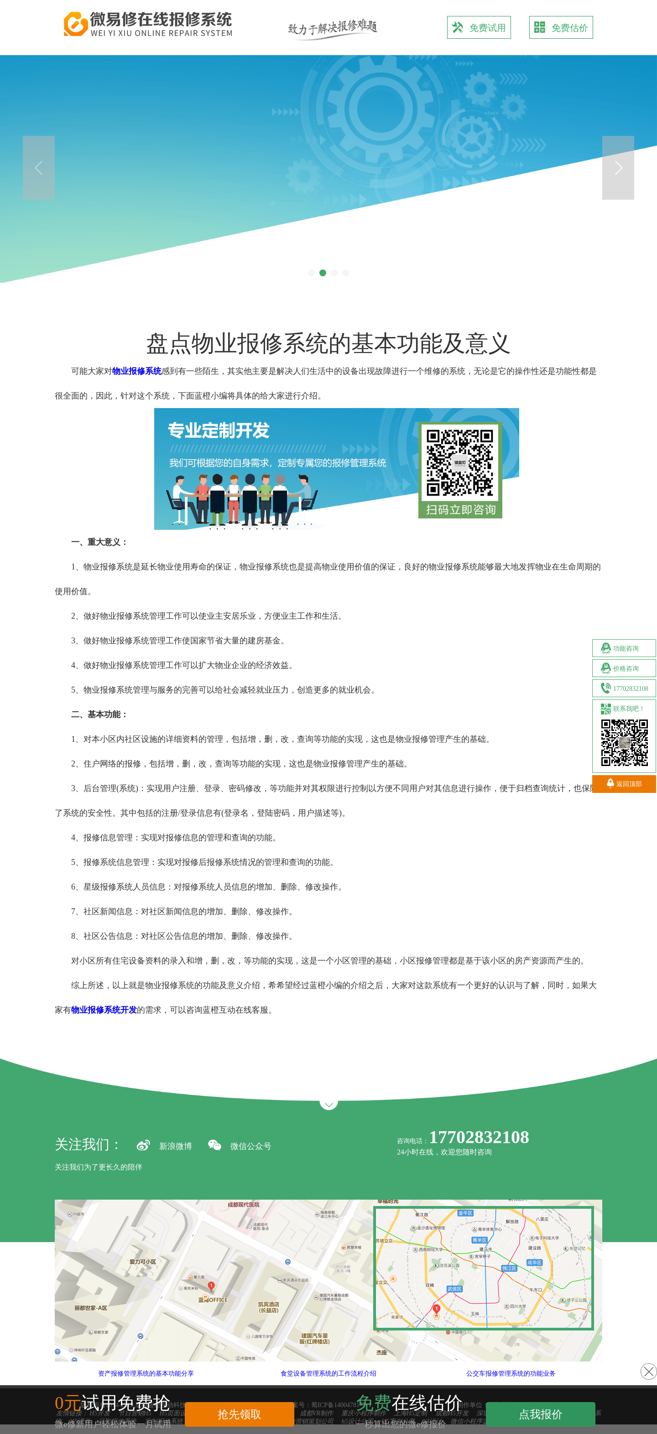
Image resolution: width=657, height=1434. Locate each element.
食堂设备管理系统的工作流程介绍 (347, 1373)
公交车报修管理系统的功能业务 (529, 1373)
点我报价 (541, 1414)
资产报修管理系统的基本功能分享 (165, 1373)
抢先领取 (239, 1414)
